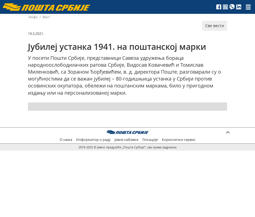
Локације (150, 139)
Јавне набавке (126, 139)
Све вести (214, 25)
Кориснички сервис (179, 139)
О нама (66, 139)
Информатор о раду (93, 139)
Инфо (33, 17)
